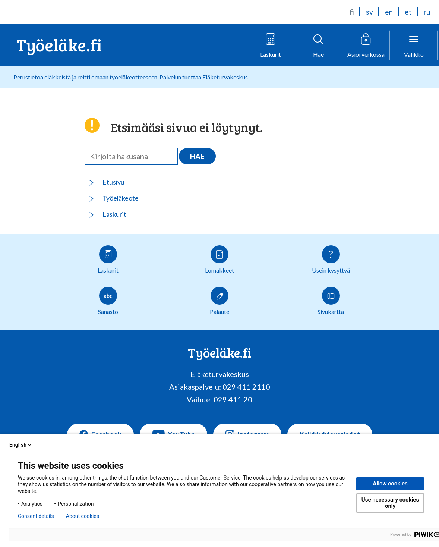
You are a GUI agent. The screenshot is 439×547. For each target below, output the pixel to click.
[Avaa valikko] (414, 45)
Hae (197, 156)
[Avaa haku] (318, 45)
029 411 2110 (246, 386)
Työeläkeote (120, 198)
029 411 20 (233, 399)
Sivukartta (331, 301)
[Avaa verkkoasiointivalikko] (366, 45)
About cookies (82, 516)
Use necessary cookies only (390, 502)
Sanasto (108, 301)
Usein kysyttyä (331, 259)
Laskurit (114, 214)
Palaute (219, 301)
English (20, 445)
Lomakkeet (219, 259)
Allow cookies (390, 483)
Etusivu (113, 182)
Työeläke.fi (59, 44)
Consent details (36, 516)
